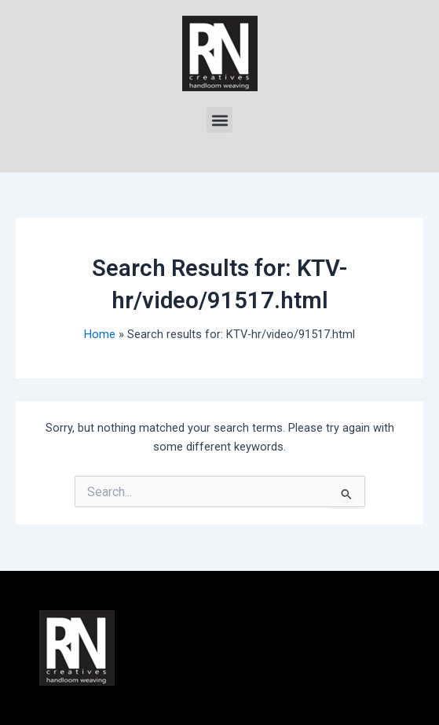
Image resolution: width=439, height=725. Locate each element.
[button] (219, 120)
